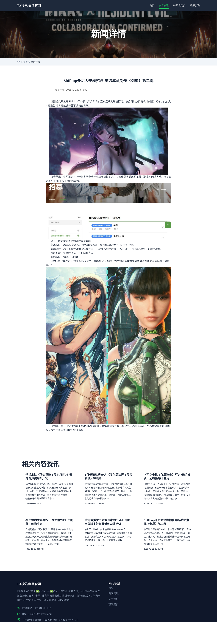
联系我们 (113, 604)
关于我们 (113, 598)
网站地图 (114, 583)
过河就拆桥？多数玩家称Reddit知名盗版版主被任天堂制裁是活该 (108, 521)
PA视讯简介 (179, 5)
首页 (152, 5)
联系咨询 (195, 5)
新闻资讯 (113, 593)
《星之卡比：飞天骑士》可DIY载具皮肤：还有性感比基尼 (167, 476)
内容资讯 (164, 5)
